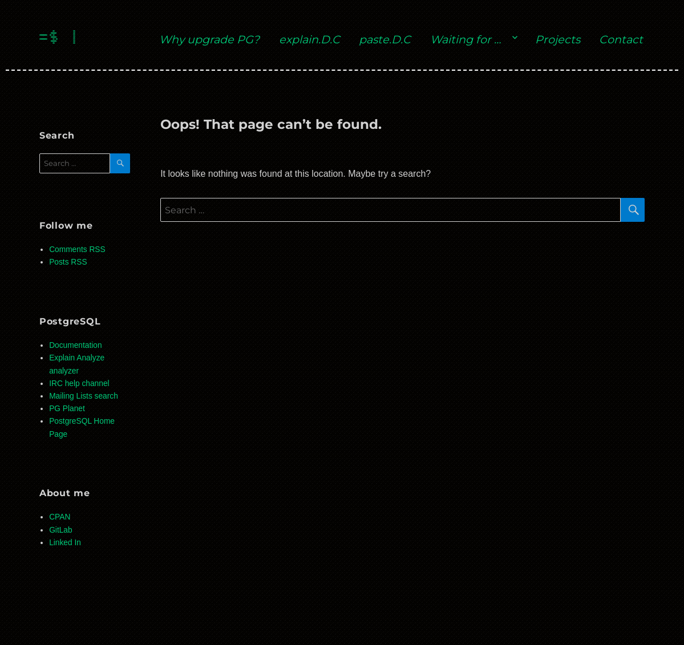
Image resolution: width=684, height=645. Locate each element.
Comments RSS (77, 249)
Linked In (65, 542)
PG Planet (67, 408)
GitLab (60, 530)
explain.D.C (309, 39)
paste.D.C (385, 39)
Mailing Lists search (83, 396)
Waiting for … (465, 39)
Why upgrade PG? (209, 39)
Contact (621, 39)
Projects (557, 39)
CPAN (59, 517)
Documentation (75, 345)
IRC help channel (79, 383)
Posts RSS (68, 262)
